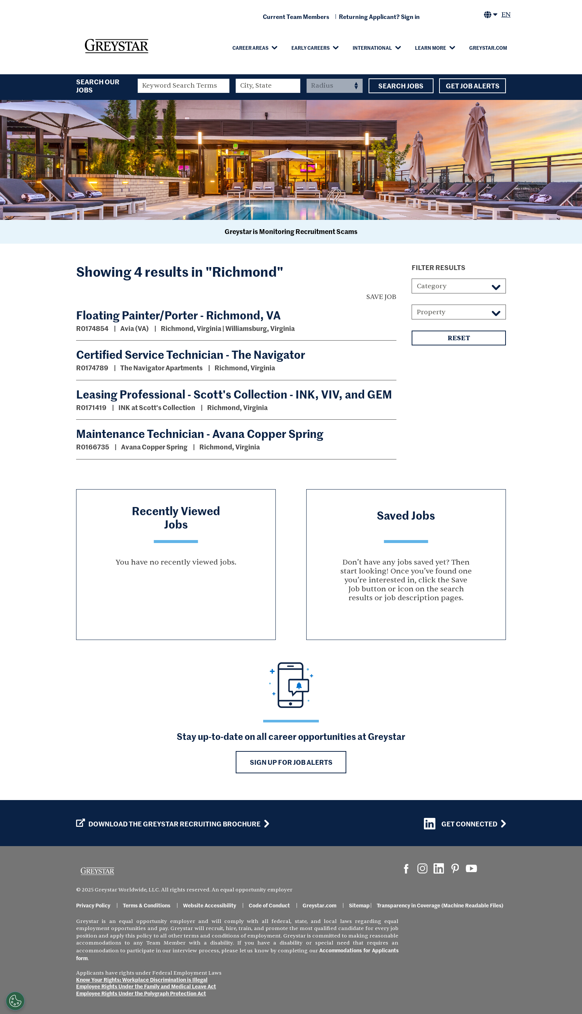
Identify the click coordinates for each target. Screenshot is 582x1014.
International (372, 47)
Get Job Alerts (472, 85)
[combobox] (268, 85)
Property (431, 312)
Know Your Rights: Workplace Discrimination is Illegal (141, 979)
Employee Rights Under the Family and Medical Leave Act (146, 986)
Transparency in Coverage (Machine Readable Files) (440, 905)
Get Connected (460, 823)
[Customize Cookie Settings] (15, 1001)
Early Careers (310, 47)
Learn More (430, 47)
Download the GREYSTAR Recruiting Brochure (168, 824)
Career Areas (250, 47)
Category (432, 286)
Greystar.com (488, 47)
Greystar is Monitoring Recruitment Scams (291, 231)
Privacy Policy (93, 905)
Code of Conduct (269, 905)
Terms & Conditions (146, 905)
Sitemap (359, 905)
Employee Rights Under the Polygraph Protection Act (141, 993)
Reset (459, 338)
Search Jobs (401, 85)
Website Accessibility (209, 905)
